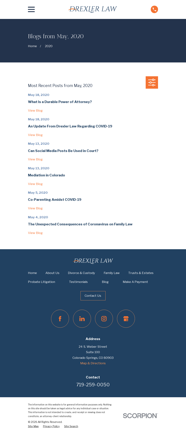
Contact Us (93, 295)
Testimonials (78, 282)
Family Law (112, 273)
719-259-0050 (93, 384)
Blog (105, 282)
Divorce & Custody (81, 273)
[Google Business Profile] (126, 319)
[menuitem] (33, 426)
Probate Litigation (41, 282)
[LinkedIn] (82, 319)
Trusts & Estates (140, 273)
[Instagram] (104, 319)
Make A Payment (135, 282)
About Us (52, 273)
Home (32, 273)
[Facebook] (60, 319)
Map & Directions (93, 363)
